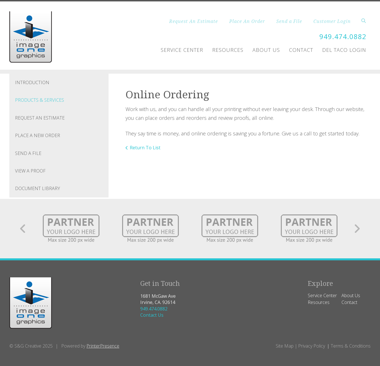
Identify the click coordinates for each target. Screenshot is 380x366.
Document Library (37, 188)
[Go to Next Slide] (356, 228)
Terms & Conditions (351, 346)
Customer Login (332, 21)
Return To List (145, 147)
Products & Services (39, 100)
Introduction (32, 82)
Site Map (285, 346)
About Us (266, 49)
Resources (227, 49)
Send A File (28, 153)
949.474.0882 (342, 36)
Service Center (182, 49)
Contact (301, 49)
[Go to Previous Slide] (23, 228)
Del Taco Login (344, 49)
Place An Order (247, 21)
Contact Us (152, 315)
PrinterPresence (102, 346)
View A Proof (30, 171)
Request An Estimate (193, 21)
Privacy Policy (311, 346)
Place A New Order (37, 135)
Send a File (289, 21)
